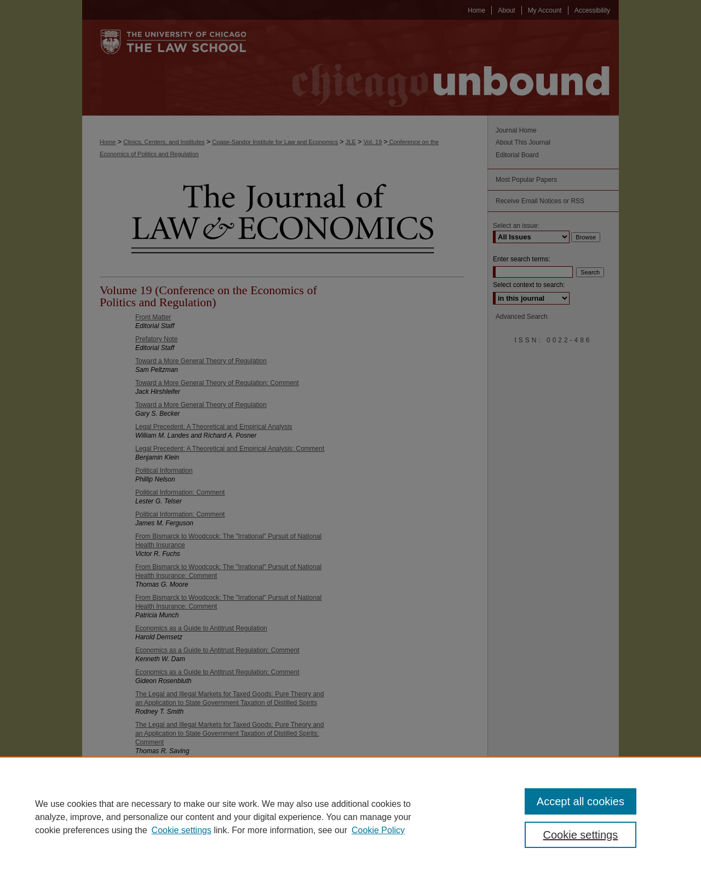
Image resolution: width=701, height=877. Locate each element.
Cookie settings (181, 830)
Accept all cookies (580, 801)
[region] (350, 816)
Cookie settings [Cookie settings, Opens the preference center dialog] (580, 835)
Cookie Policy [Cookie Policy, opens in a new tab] (378, 830)
